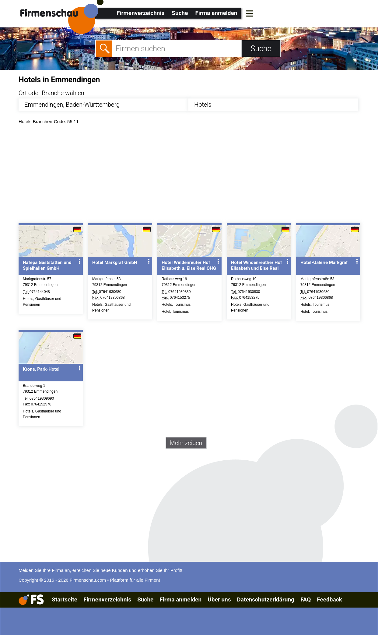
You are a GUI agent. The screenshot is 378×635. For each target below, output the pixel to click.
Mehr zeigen (186, 443)
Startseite (64, 599)
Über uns (219, 599)
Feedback (329, 599)
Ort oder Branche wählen (51, 93)
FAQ (305, 599)
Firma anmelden (216, 12)
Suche (180, 12)
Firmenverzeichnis (140, 12)
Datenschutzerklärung (265, 599)
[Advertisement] (194, 175)
